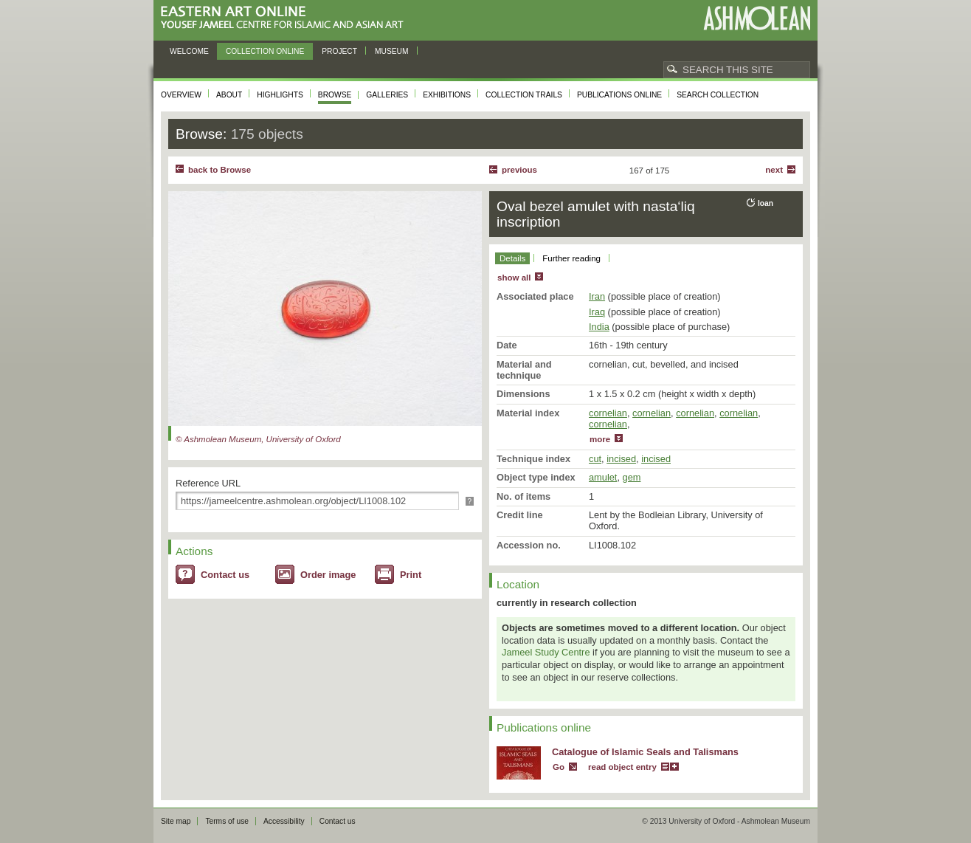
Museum (392, 51)
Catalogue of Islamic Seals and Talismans (645, 751)
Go (558, 767)
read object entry (622, 767)
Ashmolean (756, 18)
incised (621, 458)
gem (632, 477)
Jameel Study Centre (546, 652)
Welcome (189, 51)
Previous (519, 169)
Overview (181, 95)
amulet (603, 477)
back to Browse (219, 169)
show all (514, 277)
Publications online (619, 95)
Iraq (597, 311)
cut (595, 458)
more (600, 439)
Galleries (387, 95)
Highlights (280, 95)
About (229, 95)
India (599, 326)
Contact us (225, 574)
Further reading (571, 258)
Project (339, 51)
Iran (597, 296)
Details (512, 258)
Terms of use (227, 821)
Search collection (718, 95)
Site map (175, 821)
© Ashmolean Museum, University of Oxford (258, 439)
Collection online (265, 51)
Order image (328, 574)
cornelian (608, 413)
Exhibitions (447, 95)
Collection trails (524, 95)
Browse (335, 95)
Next (774, 169)
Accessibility (284, 821)
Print (410, 574)
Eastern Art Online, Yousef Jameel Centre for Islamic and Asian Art (286, 18)
